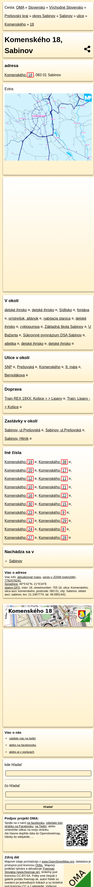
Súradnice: (11, 584)
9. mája (71, 367)
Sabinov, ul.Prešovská (22, 430)
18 (32, 24)
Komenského (15, 24)
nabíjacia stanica (57, 318)
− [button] (10, 192)
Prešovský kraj (16, 16)
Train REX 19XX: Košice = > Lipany (33, 398)
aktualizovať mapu (29, 577)
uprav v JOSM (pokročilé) (59, 577)
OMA (20, 7)
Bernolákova (15, 375)
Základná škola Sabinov (64, 327)
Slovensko (36, 7)
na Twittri (41, 826)
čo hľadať (12, 786)
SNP (8, 367)
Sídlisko (65, 310)
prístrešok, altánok (23, 318)
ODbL (39, 865)
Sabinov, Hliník (17, 439)
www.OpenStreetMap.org (58, 861)
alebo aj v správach (21, 752)
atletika (10, 344)
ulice (80, 16)
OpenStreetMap (36, 284)
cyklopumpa (29, 327)
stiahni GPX (12, 587)
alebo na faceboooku (22, 745)
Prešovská (25, 367)
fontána (83, 310)
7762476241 (13, 580)
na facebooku (35, 823)
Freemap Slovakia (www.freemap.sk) (29, 870)
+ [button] (10, 184)
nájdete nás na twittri (22, 738)
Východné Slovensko (66, 7)
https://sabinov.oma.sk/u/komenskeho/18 (28, 288)
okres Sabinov (43, 16)
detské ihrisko (16, 310)
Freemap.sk (59, 284)
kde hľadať (13, 765)
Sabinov (66, 16)
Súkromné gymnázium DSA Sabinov (52, 335)
